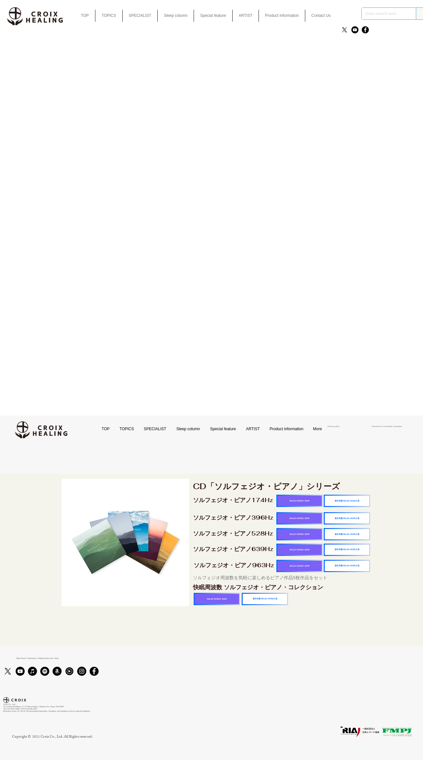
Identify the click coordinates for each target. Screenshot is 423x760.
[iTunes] (32, 671)
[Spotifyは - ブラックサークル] (44, 671)
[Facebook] (365, 29)
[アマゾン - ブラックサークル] (57, 671)
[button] (213, 16)
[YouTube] (354, 29)
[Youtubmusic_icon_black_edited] (69, 671)
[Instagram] (81, 671)
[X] (344, 29)
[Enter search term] (384, 13)
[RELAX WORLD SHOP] (299, 501)
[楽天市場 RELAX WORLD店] (347, 501)
